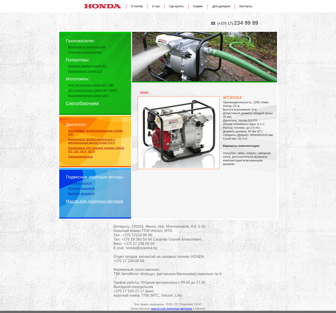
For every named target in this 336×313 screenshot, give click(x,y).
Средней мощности (81, 188)
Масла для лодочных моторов (94, 201)
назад (144, 92)
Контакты (245, 6)
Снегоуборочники (82, 103)
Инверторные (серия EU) (85, 71)
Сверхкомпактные (80, 156)
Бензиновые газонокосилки (86, 47)
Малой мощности (80, 183)
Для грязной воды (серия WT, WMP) (93, 90)
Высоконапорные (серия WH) (88, 95)
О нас (156, 6)
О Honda (137, 6)
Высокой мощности (81, 193)
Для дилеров (221, 6)
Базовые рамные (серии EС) (87, 66)
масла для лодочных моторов (171, 308)
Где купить (176, 6)
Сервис (198, 6)
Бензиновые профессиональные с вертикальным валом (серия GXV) (91, 141)
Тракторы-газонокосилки (85, 52)
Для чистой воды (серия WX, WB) (91, 85)
